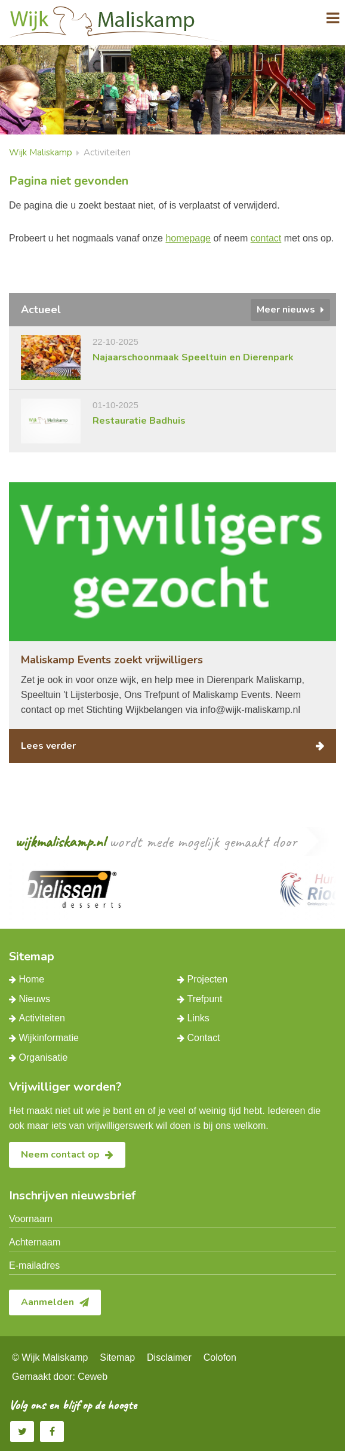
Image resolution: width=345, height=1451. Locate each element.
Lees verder (48, 745)
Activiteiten (41, 1018)
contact (266, 238)
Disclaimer (169, 1357)
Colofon (220, 1357)
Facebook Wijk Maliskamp (52, 1431)
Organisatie (43, 1057)
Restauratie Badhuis (139, 420)
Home (31, 979)
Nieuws (34, 999)
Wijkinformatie (48, 1038)
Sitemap (117, 1357)
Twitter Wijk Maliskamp (22, 1431)
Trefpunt (204, 999)
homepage (188, 238)
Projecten (207, 979)
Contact (203, 1038)
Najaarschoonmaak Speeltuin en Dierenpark (193, 357)
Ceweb (92, 1377)
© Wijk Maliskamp (50, 1357)
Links (198, 1018)
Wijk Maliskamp (40, 152)
